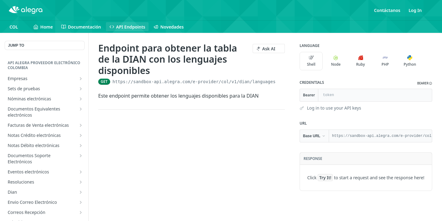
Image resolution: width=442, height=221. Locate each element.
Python (410, 61)
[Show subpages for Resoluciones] (80, 182)
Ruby (360, 61)
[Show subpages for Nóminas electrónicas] (80, 98)
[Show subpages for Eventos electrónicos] (80, 171)
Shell (311, 61)
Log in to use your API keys (334, 108)
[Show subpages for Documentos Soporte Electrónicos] (80, 155)
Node (336, 61)
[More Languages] (427, 61)
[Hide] (427, 95)
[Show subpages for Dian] (80, 192)
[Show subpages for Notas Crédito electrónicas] (80, 135)
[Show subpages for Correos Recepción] (80, 212)
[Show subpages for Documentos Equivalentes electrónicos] (80, 109)
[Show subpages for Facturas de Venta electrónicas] (80, 125)
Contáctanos (387, 10)
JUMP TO (16, 45)
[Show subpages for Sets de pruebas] (80, 88)
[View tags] (155, 71)
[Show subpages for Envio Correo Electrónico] (80, 202)
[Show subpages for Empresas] (80, 78)
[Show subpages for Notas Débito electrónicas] (80, 145)
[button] (424, 83)
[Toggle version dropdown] (17, 26)
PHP (385, 61)
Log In (415, 10)
